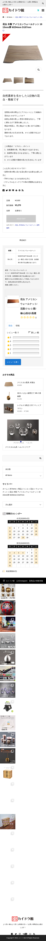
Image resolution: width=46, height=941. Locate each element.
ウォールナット (30, 225)
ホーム (5, 489)
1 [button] (20, 441)
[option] (23, 435)
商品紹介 (23, 240)
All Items (22, 225)
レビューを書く (13, 362)
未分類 (8, 469)
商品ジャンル (23, 489)
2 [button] (23, 441)
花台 (16, 225)
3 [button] (25, 441)
